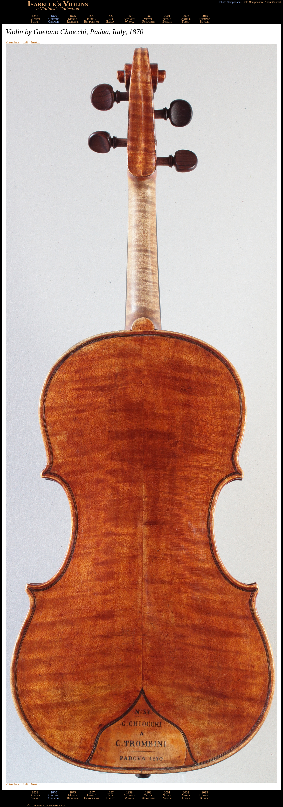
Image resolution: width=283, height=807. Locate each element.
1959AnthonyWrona (129, 18)
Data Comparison (253, 2)
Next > (35, 42)
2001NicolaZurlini (167, 18)
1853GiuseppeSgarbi (35, 18)
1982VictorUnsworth (148, 18)
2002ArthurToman (186, 18)
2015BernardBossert (204, 18)
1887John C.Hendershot (91, 18)
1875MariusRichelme (73, 18)
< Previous (12, 42)
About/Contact (273, 2)
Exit (25, 42)
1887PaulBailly (110, 18)
